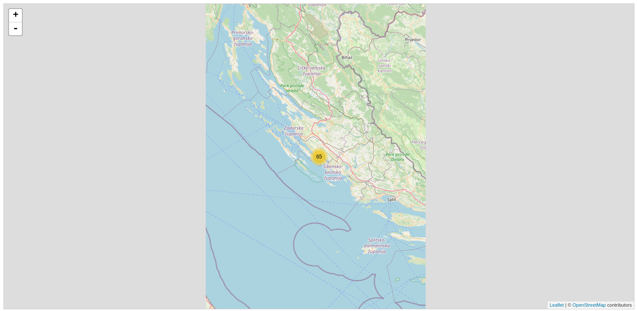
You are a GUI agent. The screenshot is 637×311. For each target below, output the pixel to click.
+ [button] (15, 15)
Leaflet (557, 305)
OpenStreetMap (589, 305)
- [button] (15, 28)
